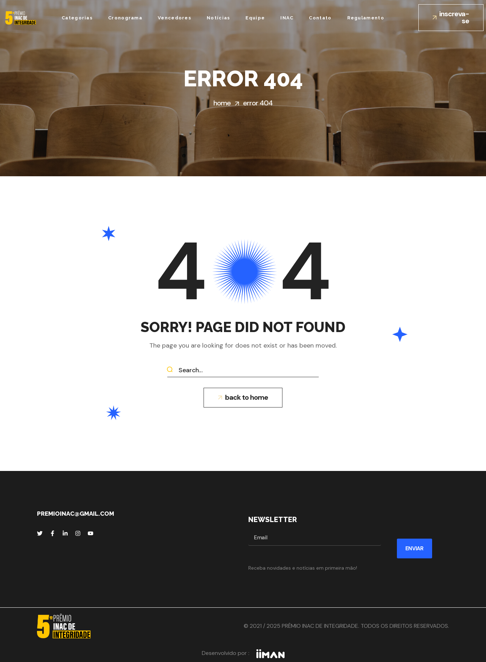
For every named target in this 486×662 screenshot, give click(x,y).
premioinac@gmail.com (75, 513)
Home (222, 103)
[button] (451, 17)
